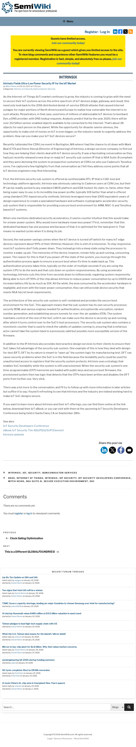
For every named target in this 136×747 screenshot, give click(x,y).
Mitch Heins (11, 86)
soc (92, 481)
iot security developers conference (104, 478)
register (18, 513)
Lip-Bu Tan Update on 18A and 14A (20, 577)
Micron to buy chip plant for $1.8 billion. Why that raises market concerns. (39, 647)
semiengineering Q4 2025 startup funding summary (28, 660)
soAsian (18, 637)
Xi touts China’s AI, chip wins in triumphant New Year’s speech (33, 683)
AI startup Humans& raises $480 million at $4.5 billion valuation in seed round (41, 613)
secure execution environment (66, 481)
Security (29, 89)
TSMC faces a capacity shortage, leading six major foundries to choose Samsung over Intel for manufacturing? (58, 603)
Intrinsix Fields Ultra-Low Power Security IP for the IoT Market (39, 83)
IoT (23, 89)
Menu (68, 21)
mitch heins (16, 481)
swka (13, 663)
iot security (68, 478)
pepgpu (18, 580)
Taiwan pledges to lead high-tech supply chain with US (29, 623)
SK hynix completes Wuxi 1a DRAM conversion (26, 670)
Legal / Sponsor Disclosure (59, 738)
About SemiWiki (81, 738)
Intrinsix (17, 89)
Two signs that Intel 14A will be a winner (22, 590)
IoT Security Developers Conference (26, 426)
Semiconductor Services (44, 89)
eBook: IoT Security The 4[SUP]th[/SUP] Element (33, 430)
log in (29, 513)
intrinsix (51, 478)
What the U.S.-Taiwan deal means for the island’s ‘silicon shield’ (34, 634)
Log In (105, 32)
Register (91, 32)
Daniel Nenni (16, 583)
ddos (11, 478)
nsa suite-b (34, 481)
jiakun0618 (16, 606)
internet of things (30, 478)
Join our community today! (68, 43)
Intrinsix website (13, 434)
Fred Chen (19, 673)
